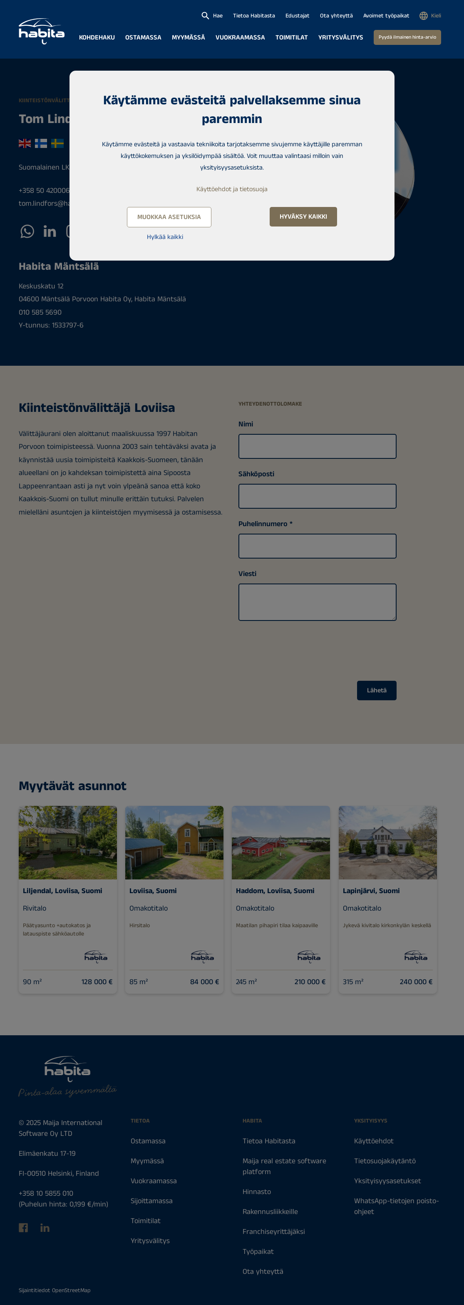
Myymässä (188, 37)
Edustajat (297, 16)
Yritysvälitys (340, 37)
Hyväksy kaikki (303, 217)
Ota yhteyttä (336, 16)
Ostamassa (143, 37)
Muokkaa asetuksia (169, 217)
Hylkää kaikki (165, 237)
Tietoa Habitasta (254, 16)
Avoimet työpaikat (386, 16)
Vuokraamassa (240, 37)
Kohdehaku (97, 37)
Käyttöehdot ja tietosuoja (232, 189)
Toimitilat (291, 37)
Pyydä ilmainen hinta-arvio (407, 37)
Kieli (436, 16)
